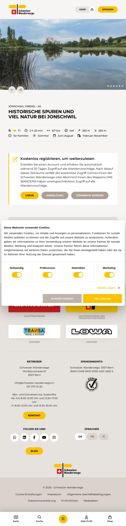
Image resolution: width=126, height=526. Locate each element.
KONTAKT (34, 415)
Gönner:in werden (89, 195)
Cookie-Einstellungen (29, 494)
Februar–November (93, 135)
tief (69, 130)
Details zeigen (106, 287)
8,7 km (53, 130)
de (80, 436)
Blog (34, 451)
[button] (63, 54)
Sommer (41, 135)
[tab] (108, 86)
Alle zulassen (102, 298)
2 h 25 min (34, 130)
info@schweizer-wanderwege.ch (34, 382)
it (103, 436)
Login (29, 195)
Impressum (54, 494)
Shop (82, 9)
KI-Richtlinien (69, 500)
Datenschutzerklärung (42, 500)
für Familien (18, 135)
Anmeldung (54, 195)
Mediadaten (91, 500)
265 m (84, 130)
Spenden (107, 9)
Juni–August (63, 135)
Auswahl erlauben (62, 298)
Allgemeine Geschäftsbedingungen (89, 494)
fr (92, 436)
